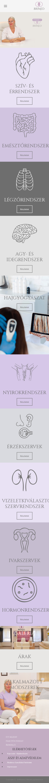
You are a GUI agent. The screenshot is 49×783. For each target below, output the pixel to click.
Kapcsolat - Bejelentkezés (17, 753)
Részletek (24, 101)
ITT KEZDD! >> (37, 16)
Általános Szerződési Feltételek (19, 762)
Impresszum (12, 767)
